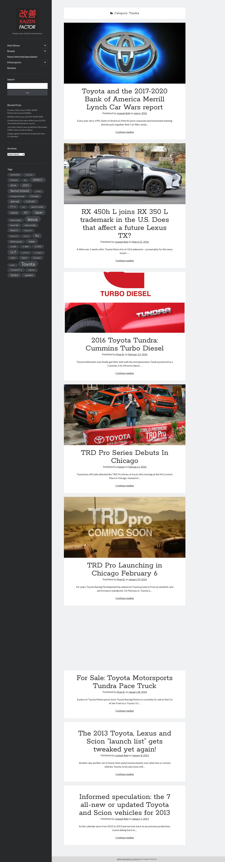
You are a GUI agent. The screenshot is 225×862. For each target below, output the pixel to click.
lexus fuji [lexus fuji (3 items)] (14, 225)
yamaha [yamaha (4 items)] (29, 275)
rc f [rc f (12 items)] (13, 252)
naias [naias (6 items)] (32, 241)
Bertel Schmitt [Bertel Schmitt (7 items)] (19, 191)
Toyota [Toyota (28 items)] (28, 264)
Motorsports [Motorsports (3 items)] (16, 241)
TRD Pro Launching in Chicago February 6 (124, 527)
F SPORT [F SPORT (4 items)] (30, 201)
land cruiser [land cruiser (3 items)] (15, 220)
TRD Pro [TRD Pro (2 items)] (31, 270)
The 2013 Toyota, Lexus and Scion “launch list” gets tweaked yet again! (124, 741)
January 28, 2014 (138, 691)
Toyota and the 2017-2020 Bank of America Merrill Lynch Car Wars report (124, 53)
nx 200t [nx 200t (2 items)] (13, 247)
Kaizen (121, 466)
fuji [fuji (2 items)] (23, 207)
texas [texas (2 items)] (12, 265)
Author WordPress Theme (128, 859)
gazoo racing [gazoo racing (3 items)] (37, 207)
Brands (11, 50)
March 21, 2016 (140, 241)
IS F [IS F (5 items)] (26, 212)
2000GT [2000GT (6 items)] (38, 179)
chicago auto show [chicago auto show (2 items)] (17, 196)
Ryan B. (120, 354)
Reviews (11, 67)
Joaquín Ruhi (123, 113)
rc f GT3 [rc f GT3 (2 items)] (25, 253)
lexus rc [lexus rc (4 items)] (14, 230)
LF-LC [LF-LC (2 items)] (26, 236)
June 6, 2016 (140, 113)
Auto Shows (13, 45)
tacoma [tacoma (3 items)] (37, 257)
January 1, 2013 (140, 818)
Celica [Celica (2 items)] (38, 191)
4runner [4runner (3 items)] (14, 180)
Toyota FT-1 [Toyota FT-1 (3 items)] (16, 270)
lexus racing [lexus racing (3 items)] (30, 225)
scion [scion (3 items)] (12, 257)
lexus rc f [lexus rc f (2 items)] (14, 236)
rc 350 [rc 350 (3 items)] (38, 246)
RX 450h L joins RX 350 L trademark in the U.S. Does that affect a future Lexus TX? (124, 173)
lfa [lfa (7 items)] (37, 235)
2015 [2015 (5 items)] (26, 185)
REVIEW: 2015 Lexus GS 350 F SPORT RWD (25, 117)
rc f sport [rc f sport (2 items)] (38, 253)
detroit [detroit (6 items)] (14, 201)
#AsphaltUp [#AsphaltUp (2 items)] (15, 175)
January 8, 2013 (140, 755)
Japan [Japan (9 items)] (38, 212)
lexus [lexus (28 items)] (33, 219)
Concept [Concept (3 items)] (34, 196)
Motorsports (14, 62)
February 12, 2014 (137, 354)
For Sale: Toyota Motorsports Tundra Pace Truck (124, 639)
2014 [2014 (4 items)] (13, 185)
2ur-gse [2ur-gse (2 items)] (29, 175)
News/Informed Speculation (22, 56)
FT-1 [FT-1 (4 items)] (13, 206)
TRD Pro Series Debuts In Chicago (124, 414)
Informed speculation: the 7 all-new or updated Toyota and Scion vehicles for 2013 (124, 804)
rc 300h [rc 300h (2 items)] (25, 247)
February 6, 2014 (137, 466)
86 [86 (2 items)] (25, 180)
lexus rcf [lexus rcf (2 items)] (28, 230)
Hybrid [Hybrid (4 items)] (13, 212)
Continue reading (124, 131)
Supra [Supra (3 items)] (24, 257)
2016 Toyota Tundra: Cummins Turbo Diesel (124, 302)
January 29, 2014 (138, 579)
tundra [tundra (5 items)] (14, 275)
